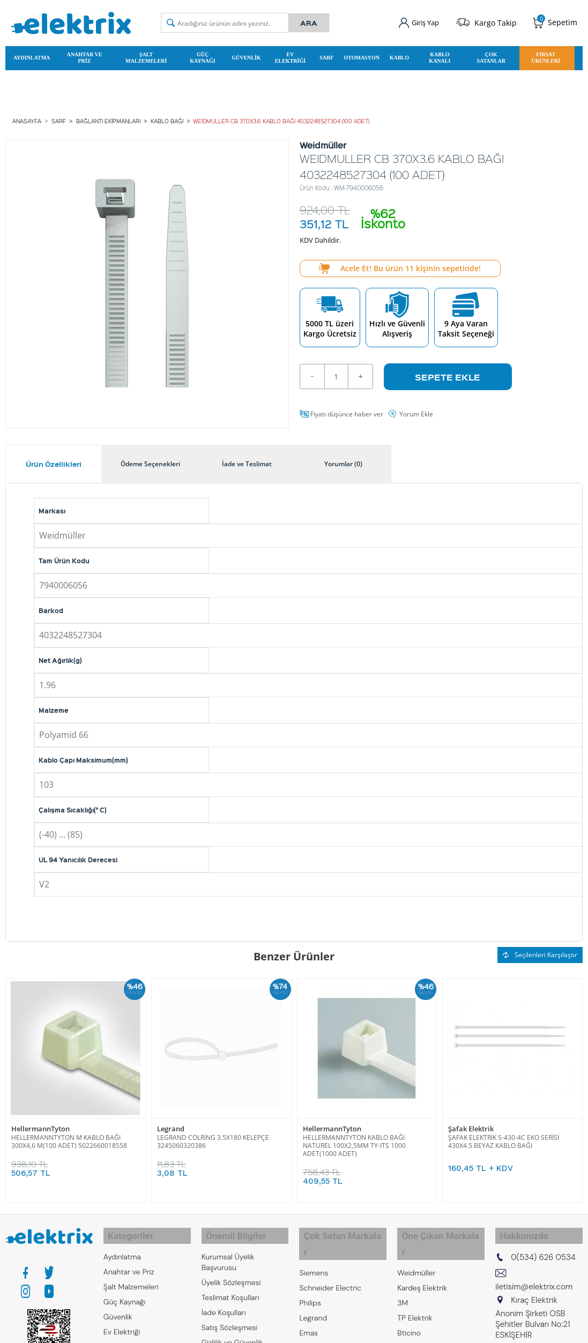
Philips (310, 1276)
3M (402, 1276)
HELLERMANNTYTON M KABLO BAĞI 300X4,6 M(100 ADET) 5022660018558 (69, 1136)
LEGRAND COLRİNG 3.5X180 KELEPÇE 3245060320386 (213, 1136)
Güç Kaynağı (202, 55)
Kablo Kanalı (439, 55)
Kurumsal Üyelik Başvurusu (228, 1251)
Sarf (326, 55)
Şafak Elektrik (471, 1123)
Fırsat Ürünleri (546, 55)
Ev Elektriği (290, 55)
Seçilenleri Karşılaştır (540, 949)
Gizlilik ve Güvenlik (232, 1332)
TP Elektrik (414, 1291)
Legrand (170, 1123)
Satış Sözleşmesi (230, 1317)
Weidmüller (416, 1246)
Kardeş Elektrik (422, 1261)
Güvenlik (246, 55)
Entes (308, 1321)
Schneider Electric (330, 1261)
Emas (308, 1306)
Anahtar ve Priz (84, 55)
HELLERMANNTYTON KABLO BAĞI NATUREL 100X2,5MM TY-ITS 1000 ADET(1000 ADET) (354, 1140)
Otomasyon (361, 55)
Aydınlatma (31, 55)
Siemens (313, 1246)
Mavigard (412, 1321)
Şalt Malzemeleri (146, 55)
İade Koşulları (224, 1302)
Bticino (409, 1306)
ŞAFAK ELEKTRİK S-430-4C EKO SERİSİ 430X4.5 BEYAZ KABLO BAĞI (503, 1136)
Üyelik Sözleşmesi (231, 1272)
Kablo (399, 55)
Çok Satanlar (491, 55)
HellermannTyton (40, 1123)
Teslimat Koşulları (230, 1287)
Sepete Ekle (447, 371)
